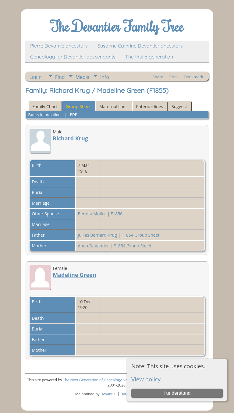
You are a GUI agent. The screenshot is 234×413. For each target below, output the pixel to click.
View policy (146, 379)
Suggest (179, 106)
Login (35, 77)
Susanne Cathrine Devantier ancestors (140, 46)
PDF (73, 114)
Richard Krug (70, 138)
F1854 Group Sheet (141, 235)
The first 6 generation (149, 57)
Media (83, 77)
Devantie (108, 394)
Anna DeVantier (93, 246)
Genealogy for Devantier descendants (72, 57)
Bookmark (193, 76)
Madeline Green (74, 274)
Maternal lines (113, 106)
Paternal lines (149, 106)
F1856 (116, 214)
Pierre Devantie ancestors (59, 46)
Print (173, 76)
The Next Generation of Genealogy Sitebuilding (103, 380)
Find (60, 77)
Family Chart (44, 106)
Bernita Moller (92, 214)
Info (104, 77)
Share (158, 76)
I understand (176, 393)
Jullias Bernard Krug (97, 235)
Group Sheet (78, 106)
